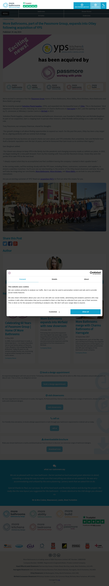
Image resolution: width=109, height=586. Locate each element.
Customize (54, 312)
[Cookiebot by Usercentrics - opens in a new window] (91, 273)
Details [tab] (54, 279)
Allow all (85, 312)
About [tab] (86, 279)
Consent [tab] (22, 279)
